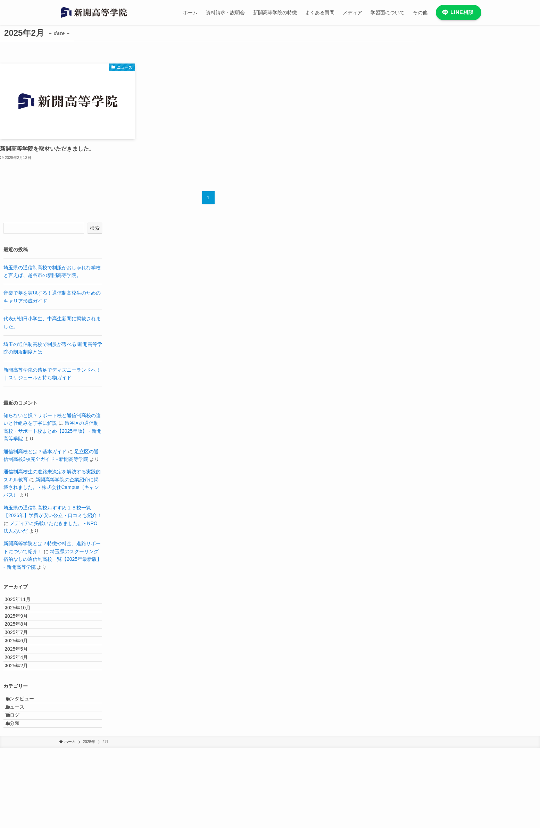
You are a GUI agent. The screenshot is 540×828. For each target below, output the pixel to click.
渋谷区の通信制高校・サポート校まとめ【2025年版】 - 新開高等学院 (52, 430)
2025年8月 (22, 646)
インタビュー (26, 757)
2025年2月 (22, 718)
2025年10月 (24, 616)
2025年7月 (22, 660)
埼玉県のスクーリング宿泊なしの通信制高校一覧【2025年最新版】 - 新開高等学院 (52, 559)
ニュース (22, 771)
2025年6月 (22, 674)
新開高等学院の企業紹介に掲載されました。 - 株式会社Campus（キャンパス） (51, 487)
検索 (95, 228)
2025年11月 (24, 602)
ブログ (19, 786)
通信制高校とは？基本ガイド (35, 451)
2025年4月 (22, 703)
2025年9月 (22, 631)
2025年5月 (22, 689)
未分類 (19, 800)
